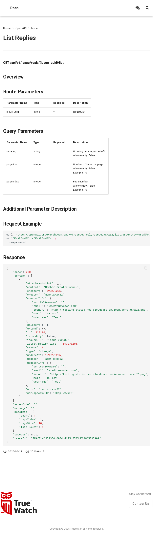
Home (7, 28)
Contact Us (140, 504)
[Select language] (138, 8)
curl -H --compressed (78, 238)
